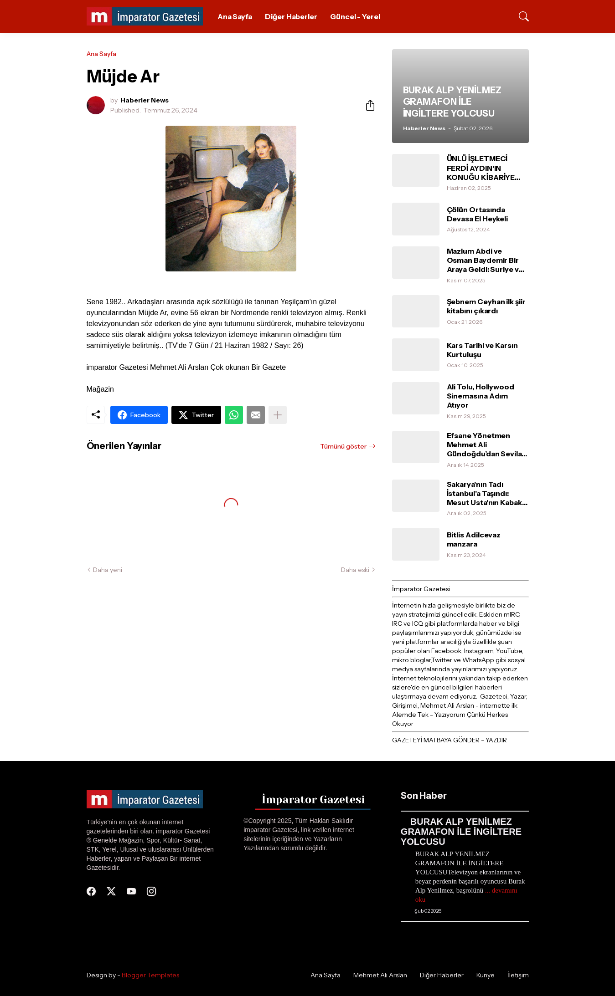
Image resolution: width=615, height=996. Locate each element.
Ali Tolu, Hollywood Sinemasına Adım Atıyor (480, 396)
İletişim (518, 975)
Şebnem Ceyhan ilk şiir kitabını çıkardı (486, 306)
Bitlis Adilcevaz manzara (474, 539)
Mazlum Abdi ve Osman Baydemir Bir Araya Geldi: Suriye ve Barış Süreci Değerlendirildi (485, 260)
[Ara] (520, 16)
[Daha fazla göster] (278, 415)
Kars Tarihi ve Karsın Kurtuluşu (482, 350)
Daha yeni (107, 570)
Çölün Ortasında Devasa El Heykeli (477, 214)
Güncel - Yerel (355, 16)
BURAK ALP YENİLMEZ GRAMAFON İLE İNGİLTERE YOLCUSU (461, 832)
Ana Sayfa (234, 16)
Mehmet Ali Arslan (380, 975)
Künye (485, 975)
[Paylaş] (366, 105)
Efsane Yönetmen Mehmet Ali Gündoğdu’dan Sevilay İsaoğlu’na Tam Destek (487, 445)
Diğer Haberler (291, 16)
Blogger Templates (150, 975)
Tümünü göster (343, 446)
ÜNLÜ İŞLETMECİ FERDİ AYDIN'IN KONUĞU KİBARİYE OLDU (481, 168)
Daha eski (355, 570)
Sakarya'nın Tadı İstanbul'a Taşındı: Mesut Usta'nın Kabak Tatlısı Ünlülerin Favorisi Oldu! (484, 493)
